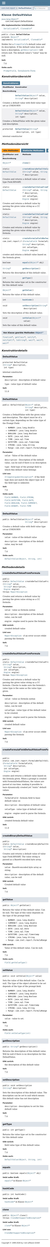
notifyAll (8, 340)
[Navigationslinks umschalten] (3, 3)
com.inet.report (8, 8)
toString (20, 340)
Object (14, 37)
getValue (26, 290)
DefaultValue (24, 8)
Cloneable (26, 29)
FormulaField (30, 241)
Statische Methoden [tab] (33, 150)
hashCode (26, 300)
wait (31, 340)
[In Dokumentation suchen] (40, 8)
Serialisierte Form (26, 71)
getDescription (30, 268)
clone (25, 163)
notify (31, 337)
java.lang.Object (9, 19)
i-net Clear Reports (41, 3)
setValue (26, 318)
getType (26, 278)
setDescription (30, 306)
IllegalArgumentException (18, 477)
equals (25, 262)
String (18, 98)
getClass (19, 337)
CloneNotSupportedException (25, 1218)
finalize (7, 337)
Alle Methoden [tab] (10, 150)
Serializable (10, 29)
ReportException (19, 592)
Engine (25, 199)
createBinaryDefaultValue (35, 169)
